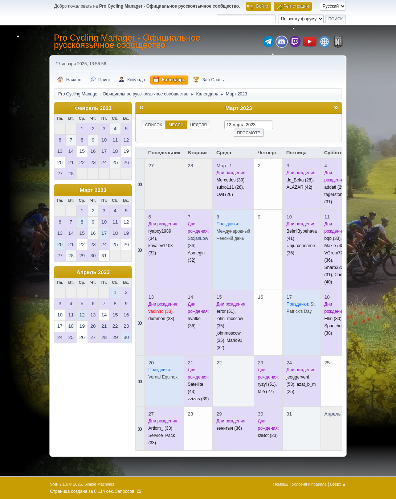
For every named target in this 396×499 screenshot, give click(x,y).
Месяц (176, 125)
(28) (299, 180)
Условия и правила (309, 484)
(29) (334, 187)
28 (190, 165)
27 (151, 165)
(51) (225, 311)
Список (153, 125)
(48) (334, 245)
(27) (266, 391)
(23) (268, 435)
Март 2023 (93, 190)
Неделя (198, 125)
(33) (332, 238)
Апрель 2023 (93, 272)
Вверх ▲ (338, 484)
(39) (198, 398)
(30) (230, 180)
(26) (229, 187)
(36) (229, 428)
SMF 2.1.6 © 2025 (66, 484)
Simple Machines (99, 484)
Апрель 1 (334, 414)
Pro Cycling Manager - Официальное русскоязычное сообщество (127, 41)
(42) (299, 187)
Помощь (281, 484)
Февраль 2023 (92, 108)
